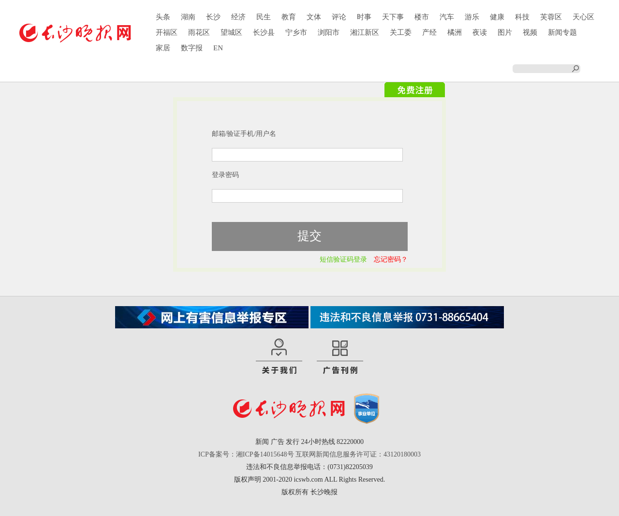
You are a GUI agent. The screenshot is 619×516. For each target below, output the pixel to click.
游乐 (472, 17)
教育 (288, 17)
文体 (314, 17)
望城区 (231, 32)
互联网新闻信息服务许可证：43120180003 (358, 454)
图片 (505, 32)
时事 (364, 17)
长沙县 (264, 32)
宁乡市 (296, 32)
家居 (163, 48)
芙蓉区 (551, 17)
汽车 (447, 17)
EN (218, 48)
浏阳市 (328, 32)
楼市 (421, 17)
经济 (238, 17)
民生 (263, 17)
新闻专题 (562, 32)
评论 (339, 17)
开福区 (166, 32)
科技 (522, 17)
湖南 (188, 17)
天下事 (393, 17)
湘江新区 (364, 32)
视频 (530, 32)
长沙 (213, 17)
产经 (429, 32)
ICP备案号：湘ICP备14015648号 (246, 454)
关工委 (401, 32)
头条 (163, 17)
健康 (497, 17)
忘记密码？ (391, 259)
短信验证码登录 (343, 259)
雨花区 (199, 32)
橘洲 (454, 32)
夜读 (479, 32)
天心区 (583, 17)
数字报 (192, 48)
